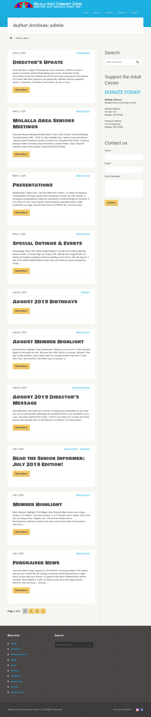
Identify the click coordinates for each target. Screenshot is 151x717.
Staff (13, 659)
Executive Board (19, 654)
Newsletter (85, 449)
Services (109, 13)
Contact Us (122, 13)
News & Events (83, 111)
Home (86, 13)
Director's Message (81, 387)
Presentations (33, 185)
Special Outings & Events (47, 243)
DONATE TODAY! (123, 92)
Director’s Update (38, 62)
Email (108, 163)
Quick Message (113, 176)
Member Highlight (37, 504)
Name (108, 150)
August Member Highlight (48, 341)
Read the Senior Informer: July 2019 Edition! (49, 461)
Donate (134, 13)
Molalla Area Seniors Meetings (43, 123)
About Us (97, 13)
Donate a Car (17, 692)
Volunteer (16, 676)
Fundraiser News (36, 563)
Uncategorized (83, 53)
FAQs (13, 665)
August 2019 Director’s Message (46, 400)
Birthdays (85, 292)
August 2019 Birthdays (45, 301)
